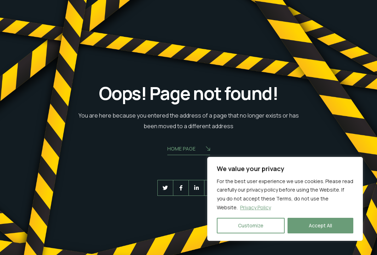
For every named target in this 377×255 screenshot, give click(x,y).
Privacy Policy (255, 207)
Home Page (188, 149)
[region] (285, 199)
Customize (250, 225)
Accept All (320, 225)
